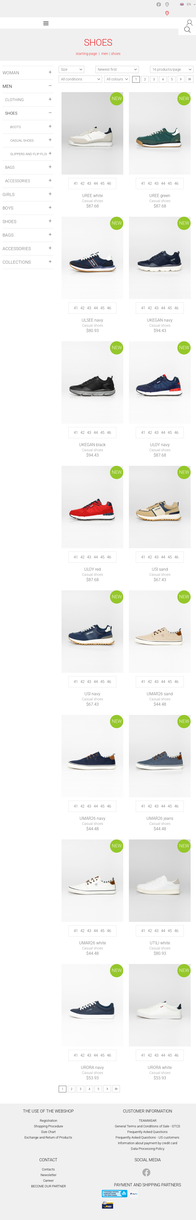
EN (185, 4)
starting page (86, 54)
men (104, 54)
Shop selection (168, 8)
